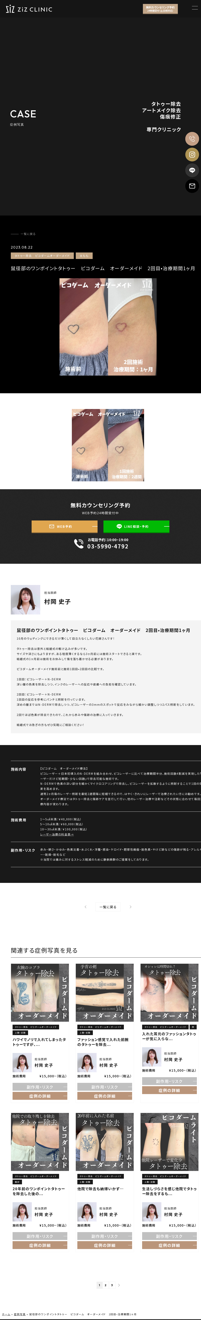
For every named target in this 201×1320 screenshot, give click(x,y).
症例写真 (20, 1314)
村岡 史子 (57, 601)
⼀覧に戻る (108, 907)
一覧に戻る (28, 234)
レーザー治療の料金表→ (57, 834)
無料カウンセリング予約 (160, 8)
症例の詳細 (40, 1096)
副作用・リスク (40, 1087)
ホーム (6, 1314)
